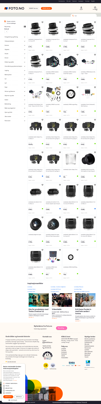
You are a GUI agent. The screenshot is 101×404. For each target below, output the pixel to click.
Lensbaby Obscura (78, 287)
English (93, 1)
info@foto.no (48, 342)
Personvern (88, 348)
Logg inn (81, 7)
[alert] (13, 383)
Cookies (87, 349)
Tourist (86, 357)
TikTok (63, 356)
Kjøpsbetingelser (89, 346)
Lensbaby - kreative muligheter (58, 287)
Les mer (31, 317)
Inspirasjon (80, 1)
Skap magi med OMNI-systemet (81, 291)
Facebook (64, 354)
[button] (50, 356)
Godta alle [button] (8, 396)
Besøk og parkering (90, 339)
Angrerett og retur (89, 340)
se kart (75, 339)
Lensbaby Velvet (31, 289)
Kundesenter (62, 1)
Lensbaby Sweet (55, 291)
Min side (69, 1)
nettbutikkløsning (68, 402)
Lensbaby (29, 287)
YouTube (63, 350)
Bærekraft (87, 355)
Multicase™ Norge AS (82, 402)
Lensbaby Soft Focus (56, 289)
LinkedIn (63, 348)
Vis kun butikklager (11, 23)
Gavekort (74, 1)
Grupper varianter (11, 21)
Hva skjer (87, 1)
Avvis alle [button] (19, 396)
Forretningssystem (57, 402)
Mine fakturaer (89, 351)
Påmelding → (62, 328)
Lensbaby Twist (31, 291)
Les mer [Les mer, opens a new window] (15, 380)
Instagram (64, 352)
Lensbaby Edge (78, 289)
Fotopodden (64, 357)
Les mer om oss (11, 361)
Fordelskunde (88, 342)
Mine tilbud (88, 353)
